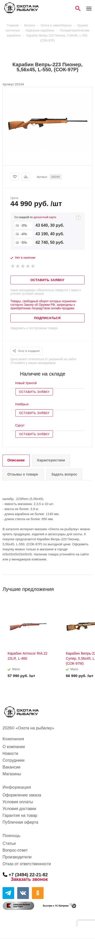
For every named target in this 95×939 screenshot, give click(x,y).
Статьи (9, 843)
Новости (10, 753)
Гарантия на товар (20, 815)
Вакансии (12, 767)
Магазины (12, 774)
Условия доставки (19, 809)
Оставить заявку (34, 392)
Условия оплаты (18, 802)
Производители (17, 857)
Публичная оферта (20, 822)
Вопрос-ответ (15, 850)
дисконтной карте (44, 217)
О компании (14, 747)
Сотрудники (14, 760)
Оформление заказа (22, 795)
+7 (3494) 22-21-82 (28, 874)
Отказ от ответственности (27, 864)
